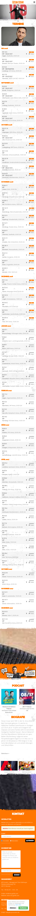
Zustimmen (23, 908)
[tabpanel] (18, 12)
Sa (4, 67)
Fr (4, 59)
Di (4, 109)
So (4, 74)
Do (4, 52)
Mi (4, 116)
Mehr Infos (18, 905)
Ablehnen (13, 908)
